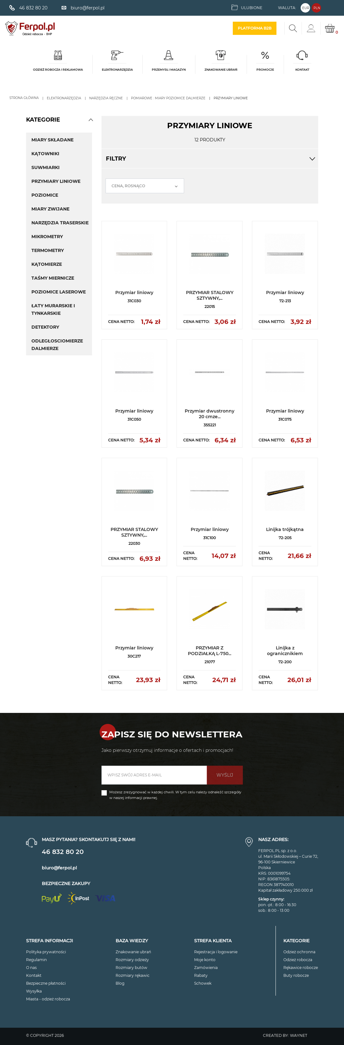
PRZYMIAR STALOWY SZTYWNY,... (209, 295)
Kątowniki (45, 153)
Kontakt (33, 975)
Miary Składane (52, 140)
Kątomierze (46, 264)
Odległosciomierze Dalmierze (57, 344)
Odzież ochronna (299, 951)
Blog (120, 983)
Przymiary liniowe (55, 181)
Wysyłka (34, 991)
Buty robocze (296, 975)
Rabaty (201, 975)
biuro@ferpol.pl (59, 868)
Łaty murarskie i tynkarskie (53, 309)
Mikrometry (47, 236)
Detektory (45, 327)
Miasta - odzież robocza (48, 999)
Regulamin (36, 959)
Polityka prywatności (46, 951)
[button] (91, 120)
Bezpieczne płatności (46, 983)
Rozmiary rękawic (133, 975)
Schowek (202, 983)
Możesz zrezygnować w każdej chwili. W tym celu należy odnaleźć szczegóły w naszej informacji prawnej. (175, 795)
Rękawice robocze (300, 967)
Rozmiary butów (131, 967)
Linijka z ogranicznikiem (285, 650)
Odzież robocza (297, 959)
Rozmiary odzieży (132, 959)
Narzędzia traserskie (60, 223)
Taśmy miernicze (52, 278)
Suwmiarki (45, 167)
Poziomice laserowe (58, 292)
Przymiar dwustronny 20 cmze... (209, 413)
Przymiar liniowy (134, 292)
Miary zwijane (50, 209)
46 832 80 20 (63, 852)
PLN (317, 8)
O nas (31, 967)
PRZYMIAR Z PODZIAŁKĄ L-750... (209, 650)
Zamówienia (206, 967)
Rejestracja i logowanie (216, 951)
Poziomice (44, 195)
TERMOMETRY (47, 250)
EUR (305, 8)
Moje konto (205, 959)
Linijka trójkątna (285, 529)
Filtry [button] (210, 158)
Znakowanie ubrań (133, 951)
